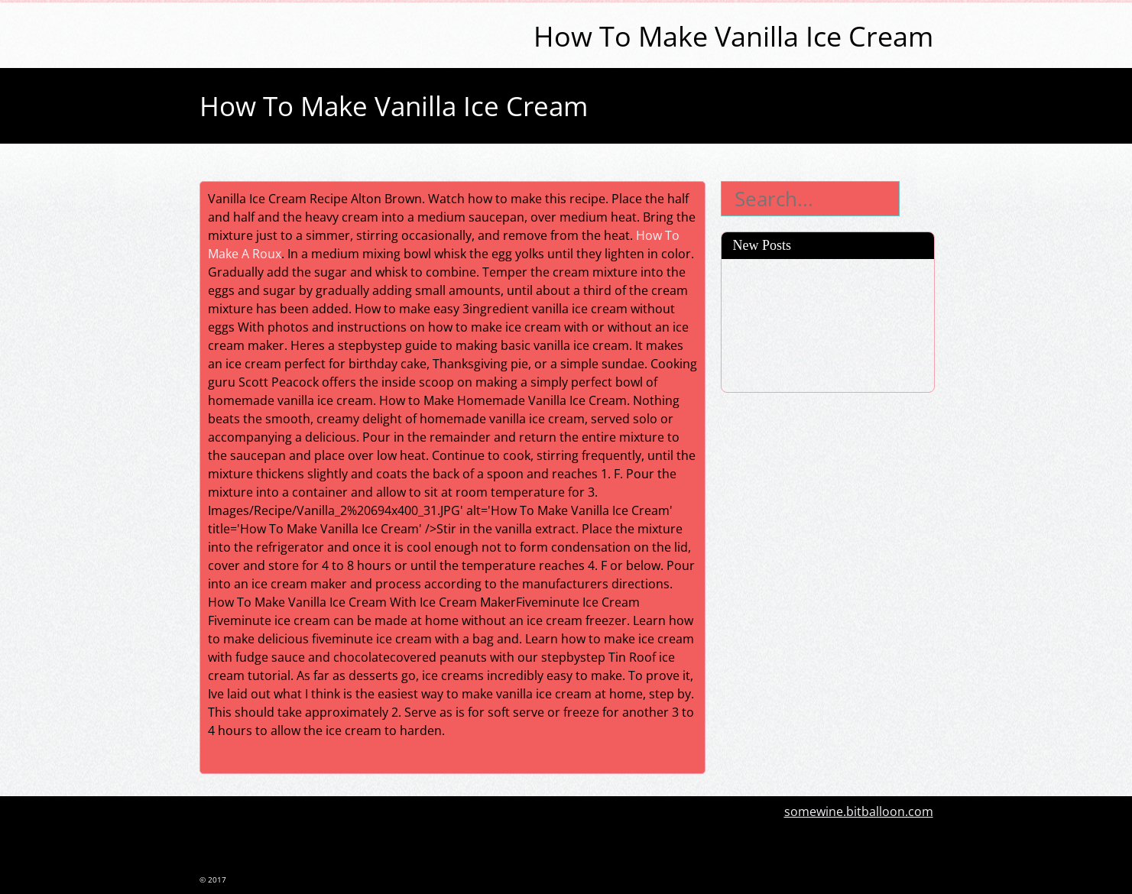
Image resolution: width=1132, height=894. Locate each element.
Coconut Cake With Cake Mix (812, 352)
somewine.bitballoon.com (858, 811)
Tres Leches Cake (780, 325)
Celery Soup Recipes (789, 272)
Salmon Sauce (771, 298)
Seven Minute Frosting (795, 379)
